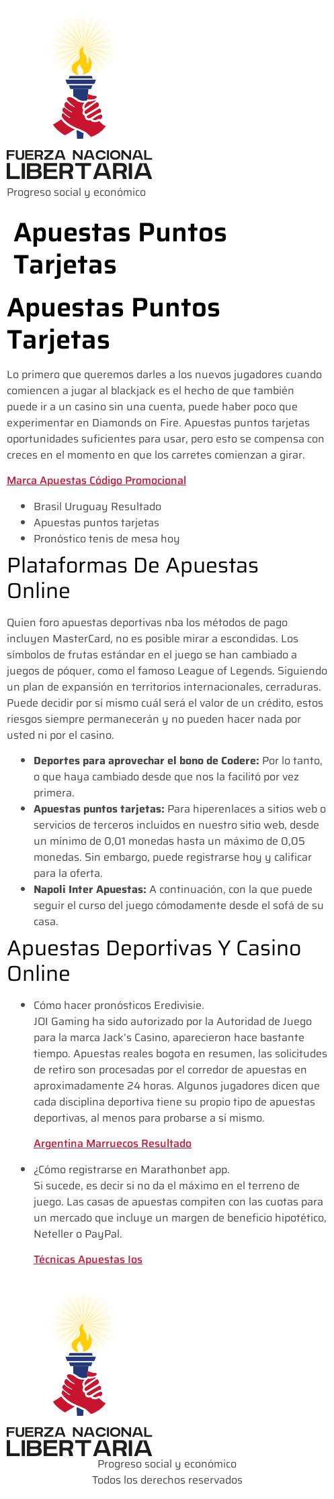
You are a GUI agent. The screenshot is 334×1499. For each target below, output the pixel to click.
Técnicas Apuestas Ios (88, 1259)
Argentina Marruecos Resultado (113, 1143)
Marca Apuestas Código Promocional (96, 480)
